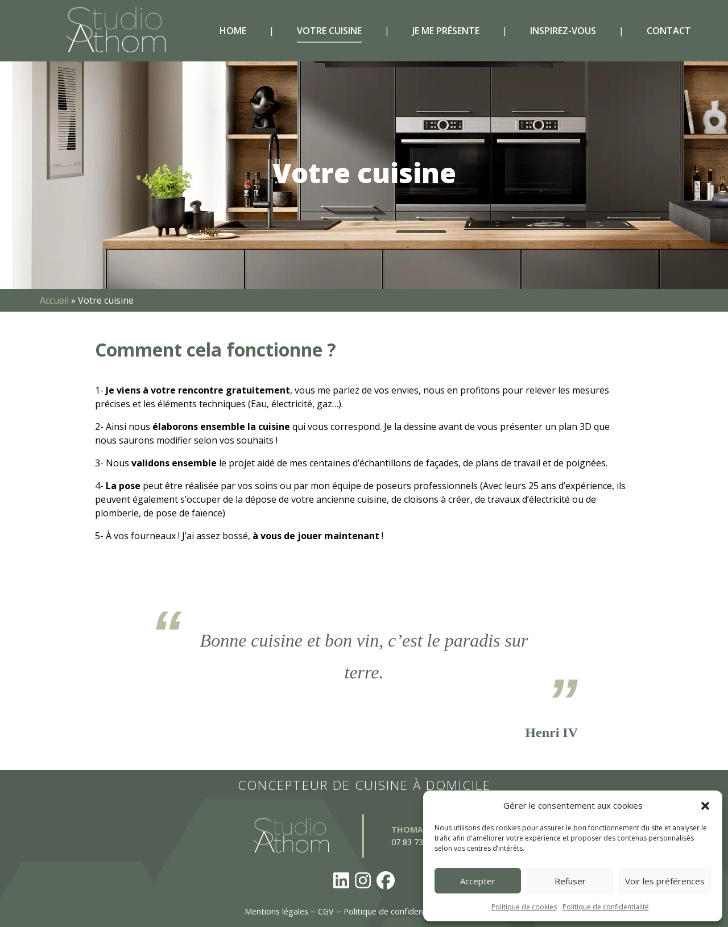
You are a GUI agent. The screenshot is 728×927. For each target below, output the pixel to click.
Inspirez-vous (563, 30)
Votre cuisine (329, 30)
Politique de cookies (524, 907)
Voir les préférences (665, 881)
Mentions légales (276, 911)
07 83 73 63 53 (418, 842)
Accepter (477, 881)
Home (233, 30)
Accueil (54, 300)
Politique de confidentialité (605, 907)
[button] (705, 805)
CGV (326, 911)
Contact (669, 30)
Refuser (570, 881)
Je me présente (445, 30)
